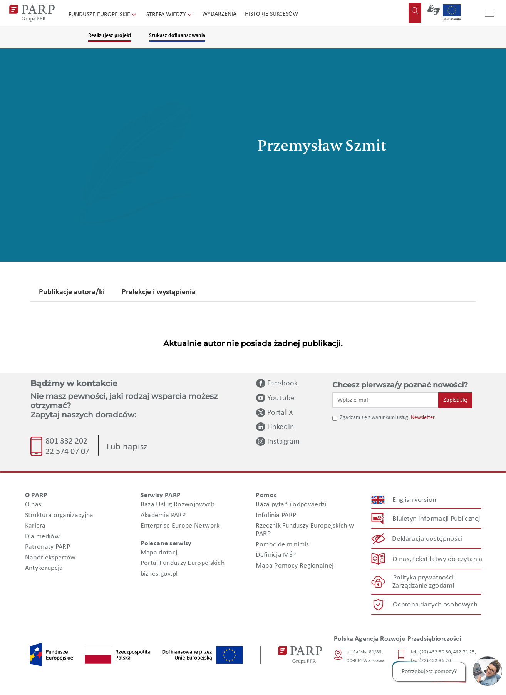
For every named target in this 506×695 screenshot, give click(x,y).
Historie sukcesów (271, 14)
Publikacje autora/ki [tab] (72, 292)
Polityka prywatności (423, 577)
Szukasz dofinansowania (177, 36)
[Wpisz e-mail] (385, 400)
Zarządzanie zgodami (423, 586)
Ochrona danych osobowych (435, 604)
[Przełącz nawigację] (489, 13)
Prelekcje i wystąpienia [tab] (159, 292)
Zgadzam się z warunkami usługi (374, 417)
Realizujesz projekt (109, 36)
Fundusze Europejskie (103, 15)
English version (415, 500)
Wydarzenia (219, 14)
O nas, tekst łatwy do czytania (437, 559)
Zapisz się (455, 400)
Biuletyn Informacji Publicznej (436, 519)
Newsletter (423, 417)
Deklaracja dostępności (427, 539)
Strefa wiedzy (169, 15)
